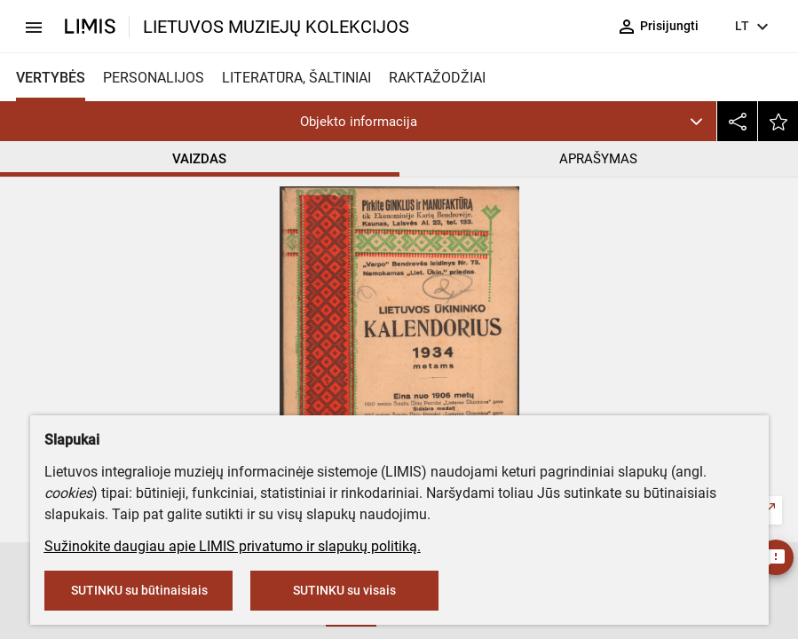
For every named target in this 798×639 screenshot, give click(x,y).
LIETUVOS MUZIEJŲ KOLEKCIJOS (276, 26)
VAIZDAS (199, 159)
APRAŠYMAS (598, 159)
